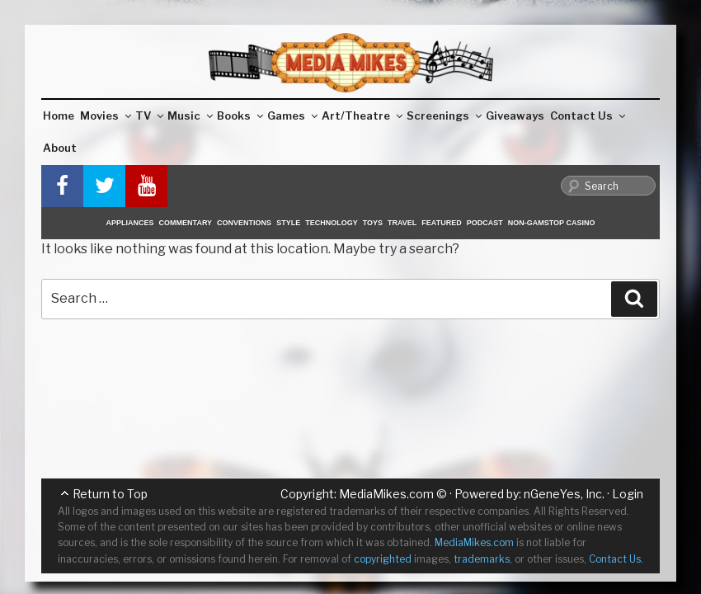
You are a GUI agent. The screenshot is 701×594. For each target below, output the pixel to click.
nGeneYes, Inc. (564, 494)
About (60, 147)
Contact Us (587, 115)
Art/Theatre (362, 115)
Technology (331, 223)
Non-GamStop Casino (551, 223)
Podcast (485, 223)
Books (240, 115)
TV (149, 115)
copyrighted (383, 559)
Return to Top (110, 494)
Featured (441, 223)
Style (288, 223)
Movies (105, 115)
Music (190, 115)
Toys (373, 223)
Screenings (444, 115)
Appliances (130, 223)
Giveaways (515, 115)
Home (58, 115)
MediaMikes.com (386, 494)
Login (627, 494)
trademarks (482, 559)
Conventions (244, 223)
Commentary (186, 223)
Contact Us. (616, 559)
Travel (402, 223)
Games (292, 115)
